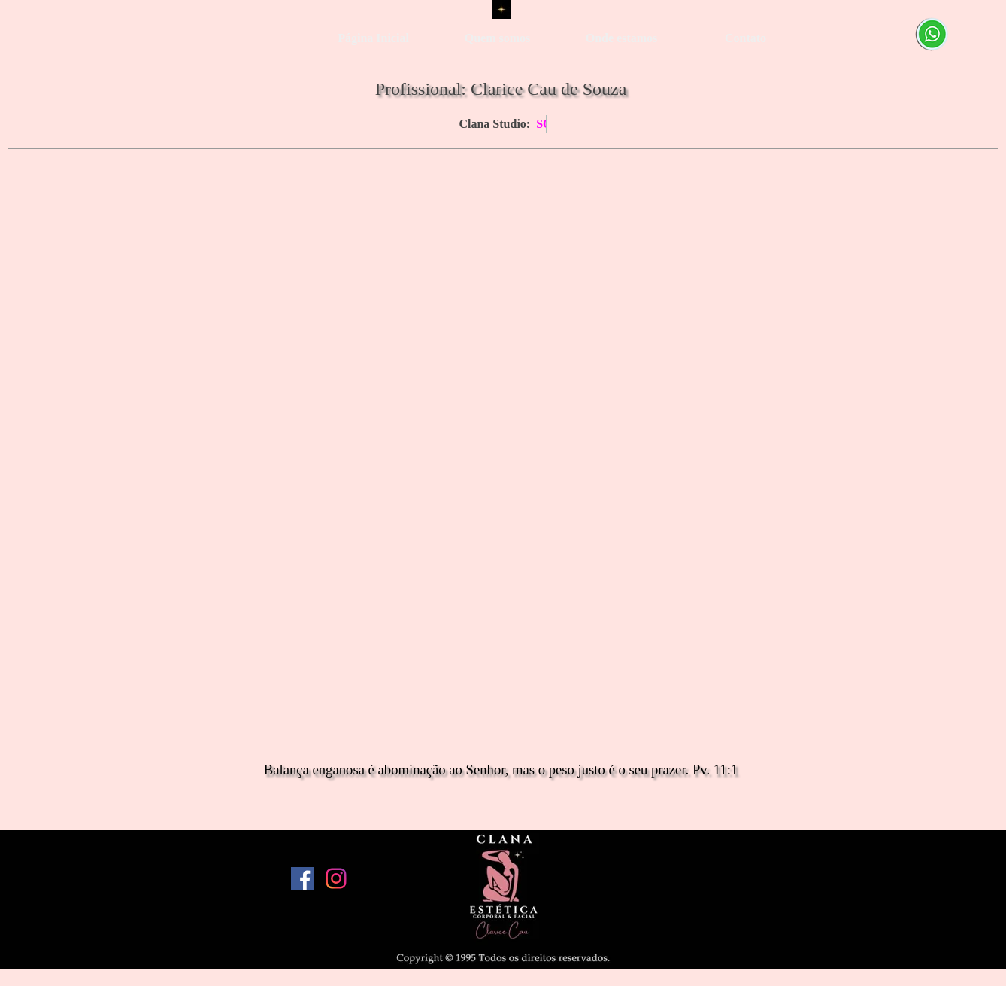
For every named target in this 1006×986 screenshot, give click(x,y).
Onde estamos (622, 38)
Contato (745, 38)
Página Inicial (373, 38)
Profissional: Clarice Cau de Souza (501, 89)
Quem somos (498, 38)
